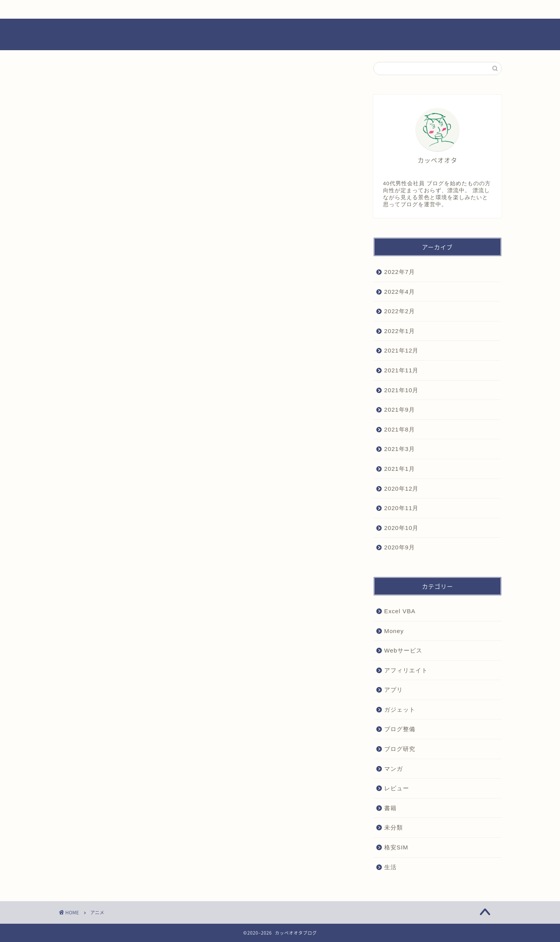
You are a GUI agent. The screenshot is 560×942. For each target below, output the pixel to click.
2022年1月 (399, 331)
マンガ (393, 768)
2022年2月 (399, 311)
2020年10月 (401, 528)
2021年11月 (401, 370)
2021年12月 (401, 350)
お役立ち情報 (163, 9)
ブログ (234, 9)
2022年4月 (399, 291)
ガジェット (399, 709)
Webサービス (403, 650)
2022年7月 (399, 271)
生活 (390, 867)
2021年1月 (399, 468)
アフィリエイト (406, 670)
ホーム (94, 9)
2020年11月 (401, 508)
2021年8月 (399, 429)
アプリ (393, 689)
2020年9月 (399, 547)
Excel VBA (400, 611)
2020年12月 (401, 488)
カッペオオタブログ (280, 35)
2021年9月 (399, 409)
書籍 (390, 808)
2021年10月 (401, 390)
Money (394, 631)
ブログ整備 (399, 729)
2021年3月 (399, 449)
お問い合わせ (445, 9)
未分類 (393, 827)
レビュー (304, 9)
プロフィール (374, 9)
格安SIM (396, 847)
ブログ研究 (399, 749)
